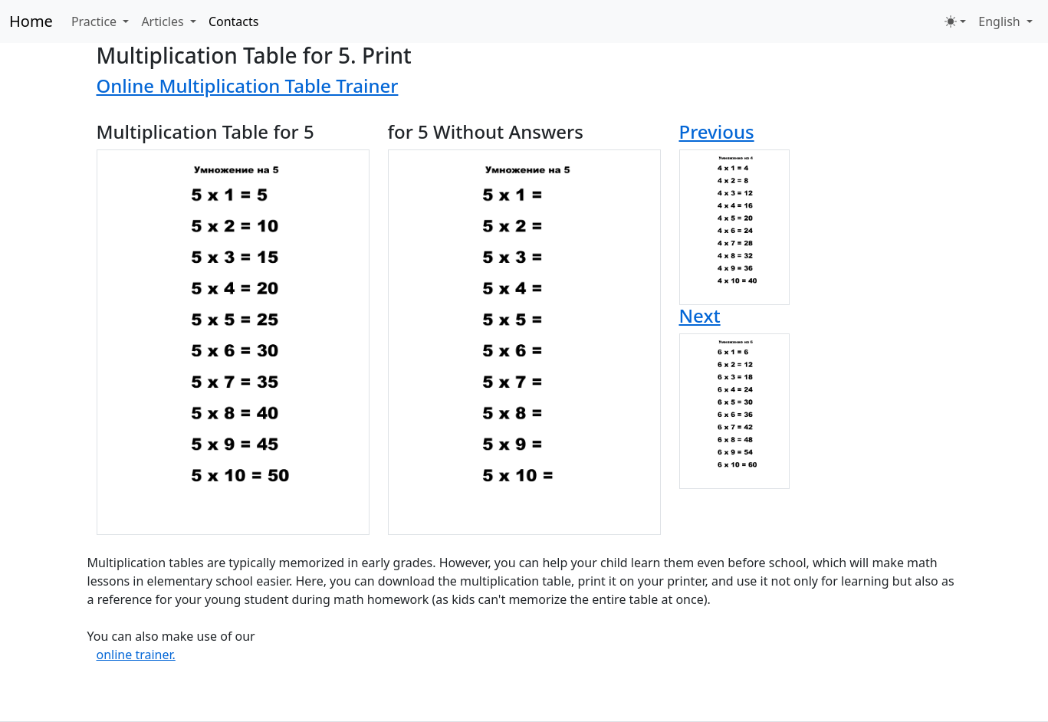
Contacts (234, 21)
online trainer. (136, 654)
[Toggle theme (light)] (955, 21)
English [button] (1000, 21)
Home (31, 21)
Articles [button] (163, 21)
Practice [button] (95, 21)
